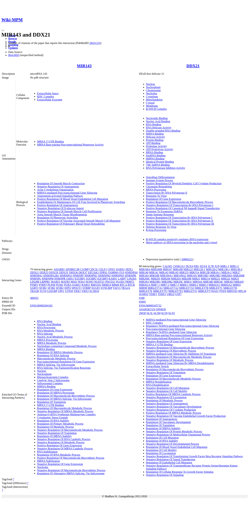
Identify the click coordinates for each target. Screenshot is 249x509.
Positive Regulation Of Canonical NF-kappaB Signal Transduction (183, 208)
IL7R (211, 266)
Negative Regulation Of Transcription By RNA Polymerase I (179, 205)
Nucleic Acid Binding (158, 121)
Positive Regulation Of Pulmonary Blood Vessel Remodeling (71, 223)
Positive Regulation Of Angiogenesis (57, 205)
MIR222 (225, 278)
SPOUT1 (77, 287)
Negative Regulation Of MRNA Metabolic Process (65, 411)
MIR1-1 (224, 266)
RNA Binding (153, 124)
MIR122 (188, 269)
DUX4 (189, 266)
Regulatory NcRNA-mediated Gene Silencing (171, 332)
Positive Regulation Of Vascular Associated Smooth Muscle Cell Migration (78, 220)
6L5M (157, 313)
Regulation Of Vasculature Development (168, 422)
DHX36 (73, 272)
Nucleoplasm (153, 87)
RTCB (131, 284)
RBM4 (115, 284)
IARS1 (70, 278)
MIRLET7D (230, 287)
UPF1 (61, 291)
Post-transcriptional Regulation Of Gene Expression (66, 361)
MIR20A (176, 278)
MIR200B (239, 275)
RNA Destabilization (157, 384)
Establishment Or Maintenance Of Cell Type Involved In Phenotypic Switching (81, 202)
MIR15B (205, 272)
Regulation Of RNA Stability (53, 420)
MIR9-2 (193, 284)
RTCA (123, 284)
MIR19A (192, 275)
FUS (121, 272)
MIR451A (144, 284)
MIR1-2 (234, 266)
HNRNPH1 (91, 275)
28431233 (94, 43)
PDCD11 (110, 281)
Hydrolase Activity (156, 146)
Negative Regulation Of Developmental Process (172, 443)
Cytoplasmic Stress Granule (52, 417)
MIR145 (173, 272)
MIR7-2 (164, 284)
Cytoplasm (152, 96)
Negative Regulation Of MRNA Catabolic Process (65, 448)
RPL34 (242, 291)
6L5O (171, 313)
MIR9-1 (184, 284)
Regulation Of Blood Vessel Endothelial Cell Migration (176, 447)
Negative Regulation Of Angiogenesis (58, 186)
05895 (142, 301)
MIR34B (208, 281)
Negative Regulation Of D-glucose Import (60, 208)
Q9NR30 (161, 309)
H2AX (203, 266)
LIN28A (131, 278)
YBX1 (77, 291)
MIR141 (153, 272)
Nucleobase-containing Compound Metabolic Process (66, 346)
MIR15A (194, 272)
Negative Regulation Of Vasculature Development (173, 406)
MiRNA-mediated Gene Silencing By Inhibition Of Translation (181, 353)
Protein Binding (155, 140)
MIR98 (143, 287)
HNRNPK (130, 275)
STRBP (86, 287)
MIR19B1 (203, 275)
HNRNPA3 (66, 275)
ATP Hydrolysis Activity (159, 149)
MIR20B (186, 278)
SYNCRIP (106, 287)
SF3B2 (51, 287)
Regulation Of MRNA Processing (55, 392)
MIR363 (228, 281)
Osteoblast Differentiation (160, 177)
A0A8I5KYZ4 (147, 309)
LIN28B (34, 281)
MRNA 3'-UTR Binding (50, 141)
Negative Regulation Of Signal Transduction (170, 459)
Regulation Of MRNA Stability (54, 436)
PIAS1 (215, 291)
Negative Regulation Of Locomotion (166, 397)
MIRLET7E (145, 291)
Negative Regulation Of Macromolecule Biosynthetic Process (71, 470)
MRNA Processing (47, 339)
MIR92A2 (226, 284)
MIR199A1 (166, 275)
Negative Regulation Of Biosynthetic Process (171, 350)
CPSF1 (111, 269)
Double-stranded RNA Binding (163, 130)
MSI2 (74, 281)
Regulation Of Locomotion (161, 453)
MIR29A (144, 281)
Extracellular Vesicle (157, 366)
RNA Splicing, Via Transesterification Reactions (64, 367)
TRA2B (34, 291)
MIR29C (178, 281)
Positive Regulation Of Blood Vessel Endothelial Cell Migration (72, 198)
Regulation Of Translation (51, 402)
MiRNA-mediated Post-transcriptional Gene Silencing (67, 192)
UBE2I (170, 294)
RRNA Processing (156, 189)
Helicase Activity (155, 136)
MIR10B (178, 269)
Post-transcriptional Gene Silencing (165, 329)
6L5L (150, 313)
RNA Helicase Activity (159, 127)
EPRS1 (104, 272)
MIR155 (184, 272)
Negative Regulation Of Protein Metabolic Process (174, 431)
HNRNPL (35, 278)
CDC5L (93, 269)
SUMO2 (143, 294)
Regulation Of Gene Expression (163, 198)
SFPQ (67, 287)
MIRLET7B (201, 287)
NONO (89, 281)
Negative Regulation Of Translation (57, 433)
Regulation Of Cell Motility (161, 450)
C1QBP (84, 269)
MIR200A (227, 275)
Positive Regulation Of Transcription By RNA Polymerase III (180, 223)
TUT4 (43, 291)
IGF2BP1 (80, 278)
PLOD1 (120, 281)
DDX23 (44, 272)
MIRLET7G (190, 291)
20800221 (186, 259)
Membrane (152, 105)
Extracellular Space (48, 93)
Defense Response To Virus (161, 226)
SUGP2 (95, 287)
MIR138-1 (224, 269)
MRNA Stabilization (48, 460)
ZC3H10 (94, 291)
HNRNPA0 (131, 272)
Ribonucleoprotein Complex (52, 377)
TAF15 (117, 287)
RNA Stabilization (47, 451)
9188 (142, 297)
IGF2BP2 (91, 278)
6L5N (164, 313)
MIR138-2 (236, 269)
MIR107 (167, 269)
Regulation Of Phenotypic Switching (57, 217)
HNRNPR (60, 278)
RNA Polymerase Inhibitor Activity (165, 167)
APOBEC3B (72, 269)
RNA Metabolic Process (50, 330)
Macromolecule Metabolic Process (56, 358)
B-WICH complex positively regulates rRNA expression (177, 239)
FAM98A (113, 272)
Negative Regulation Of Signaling (165, 474)
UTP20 (69, 291)
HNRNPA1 (36, 275)
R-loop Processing (156, 230)
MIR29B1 (155, 281)
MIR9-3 (203, 284)
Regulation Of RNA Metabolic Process (58, 454)
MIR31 (188, 281)
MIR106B (156, 269)
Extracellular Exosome (49, 99)
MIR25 (235, 278)
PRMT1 (129, 281)
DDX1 (129, 269)
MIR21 (196, 278)
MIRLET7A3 (186, 287)
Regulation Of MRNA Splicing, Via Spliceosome (64, 398)
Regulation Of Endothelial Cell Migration (169, 462)
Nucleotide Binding (157, 118)
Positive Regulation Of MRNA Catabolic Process (173, 394)
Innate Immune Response (160, 214)
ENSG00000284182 (41, 305)
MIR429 (239, 281)
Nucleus (150, 84)
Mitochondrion (154, 99)
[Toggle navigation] (2, 30)
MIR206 (165, 278)
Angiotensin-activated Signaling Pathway (60, 195)
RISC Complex (45, 96)
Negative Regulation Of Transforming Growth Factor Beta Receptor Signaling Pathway (194, 456)
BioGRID (13, 55)
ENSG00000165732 (150, 305)
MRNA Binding (155, 133)
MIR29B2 (167, 281)
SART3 (34, 287)
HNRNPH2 (104, 275)
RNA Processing (46, 327)
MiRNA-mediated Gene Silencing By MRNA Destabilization (180, 363)
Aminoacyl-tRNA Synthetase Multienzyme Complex (66, 414)
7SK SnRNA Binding (158, 164)
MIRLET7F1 (160, 291)
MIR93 (237, 284)
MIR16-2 (226, 272)
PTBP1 (34, 284)
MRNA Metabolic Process (51, 343)
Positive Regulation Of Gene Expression (59, 445)
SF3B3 (59, 287)
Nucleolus (151, 93)
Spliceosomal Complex (50, 383)
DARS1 (120, 269)
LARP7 (122, 278)
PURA (67, 284)
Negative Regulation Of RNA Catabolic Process (63, 439)
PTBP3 (43, 284)
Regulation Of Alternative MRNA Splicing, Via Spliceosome (70, 473)
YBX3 (85, 291)
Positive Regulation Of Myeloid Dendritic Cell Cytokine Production (184, 183)
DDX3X (53, 272)
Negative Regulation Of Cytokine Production (171, 409)
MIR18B (154, 275)
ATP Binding (153, 143)
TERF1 (153, 294)
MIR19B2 (215, 275)
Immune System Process (159, 180)
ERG (196, 266)
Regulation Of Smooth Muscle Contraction (61, 183)
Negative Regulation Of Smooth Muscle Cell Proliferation (69, 211)
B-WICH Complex (156, 108)
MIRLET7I (204, 291)
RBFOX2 (96, 284)
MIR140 (143, 272)
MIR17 (236, 272)
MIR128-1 (199, 269)
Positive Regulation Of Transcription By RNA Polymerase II (179, 220)
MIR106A (144, 269)
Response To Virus (156, 195)
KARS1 (113, 278)
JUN (217, 266)
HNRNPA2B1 (51, 275)
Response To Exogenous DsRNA (164, 211)
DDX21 (193, 65)
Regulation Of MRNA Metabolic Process (60, 352)
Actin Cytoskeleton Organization (55, 189)
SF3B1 (43, 287)
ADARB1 (59, 269)
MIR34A (197, 281)
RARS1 (85, 284)
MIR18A (144, 275)
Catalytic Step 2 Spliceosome (53, 380)
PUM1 (59, 284)
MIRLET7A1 (155, 287)
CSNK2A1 (179, 266)
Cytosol (150, 102)
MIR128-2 (212, 269)
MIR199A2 (179, 275)
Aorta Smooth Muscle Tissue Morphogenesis (62, 214)
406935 (34, 297)
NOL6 (81, 281)
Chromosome (153, 90)
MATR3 (65, 281)
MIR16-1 (215, 272)
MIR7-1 (155, 284)
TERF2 (162, 294)
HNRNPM (48, 278)
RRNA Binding (154, 152)
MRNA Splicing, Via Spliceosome (56, 364)
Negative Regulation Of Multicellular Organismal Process (178, 434)
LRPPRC (45, 281)
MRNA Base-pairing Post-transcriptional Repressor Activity (70, 144)
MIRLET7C (216, 287)
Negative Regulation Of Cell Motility (166, 391)
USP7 (178, 294)
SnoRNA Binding (155, 155)
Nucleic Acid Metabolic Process (55, 336)
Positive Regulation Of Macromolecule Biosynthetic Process (179, 202)
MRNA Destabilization (159, 381)
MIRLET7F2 (175, 291)
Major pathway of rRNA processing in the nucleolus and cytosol (181, 242)
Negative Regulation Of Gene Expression (60, 464)
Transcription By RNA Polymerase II (166, 192)
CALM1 (167, 266)
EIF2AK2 (93, 272)
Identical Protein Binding (160, 161)
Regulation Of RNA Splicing (53, 355)
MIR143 (84, 65)
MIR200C (144, 278)
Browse (12, 38)
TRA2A (125, 287)
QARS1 (76, 284)
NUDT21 (99, 281)
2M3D (142, 313)
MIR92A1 (214, 284)
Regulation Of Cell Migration (162, 437)
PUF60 (51, 284)
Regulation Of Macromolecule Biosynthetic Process (66, 395)
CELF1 (103, 269)
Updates (13, 47)
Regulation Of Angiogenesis (161, 419)
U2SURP (52, 291)
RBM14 (106, 284)
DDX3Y (63, 272)
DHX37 (83, 272)
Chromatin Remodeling (159, 186)
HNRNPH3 (118, 275)
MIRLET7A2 (170, 287)
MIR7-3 (174, 284)
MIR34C (218, 281)
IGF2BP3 (102, 278)
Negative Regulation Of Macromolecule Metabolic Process (70, 429)
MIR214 (205, 278)
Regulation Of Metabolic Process (55, 426)
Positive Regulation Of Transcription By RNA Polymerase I (179, 217)
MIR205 (155, 278)
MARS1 (55, 281)
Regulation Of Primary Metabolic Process (60, 423)
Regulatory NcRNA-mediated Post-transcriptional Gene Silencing (182, 325)
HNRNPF (78, 275)
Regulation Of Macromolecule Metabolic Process (64, 408)
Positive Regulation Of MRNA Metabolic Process (173, 412)
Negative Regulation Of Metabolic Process (61, 442)
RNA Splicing (45, 333)
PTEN (222, 291)
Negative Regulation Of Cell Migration (168, 388)
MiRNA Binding (155, 158)
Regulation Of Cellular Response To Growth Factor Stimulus (180, 471)
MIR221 (215, 278)
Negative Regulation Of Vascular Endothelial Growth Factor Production (186, 415)
